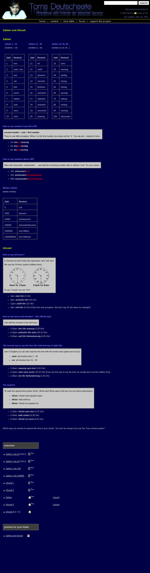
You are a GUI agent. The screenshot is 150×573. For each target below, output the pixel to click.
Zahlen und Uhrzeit (14, 536)
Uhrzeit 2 (10, 490)
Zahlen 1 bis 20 (13, 454)
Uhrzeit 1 (10, 483)
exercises (9, 445)
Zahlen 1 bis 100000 (15, 476)
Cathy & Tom (141, 13)
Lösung (56, 497)
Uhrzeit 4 (10, 512)
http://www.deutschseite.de (136, 9)
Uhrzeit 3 (10, 504)
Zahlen (9, 497)
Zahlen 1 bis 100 (13, 468)
